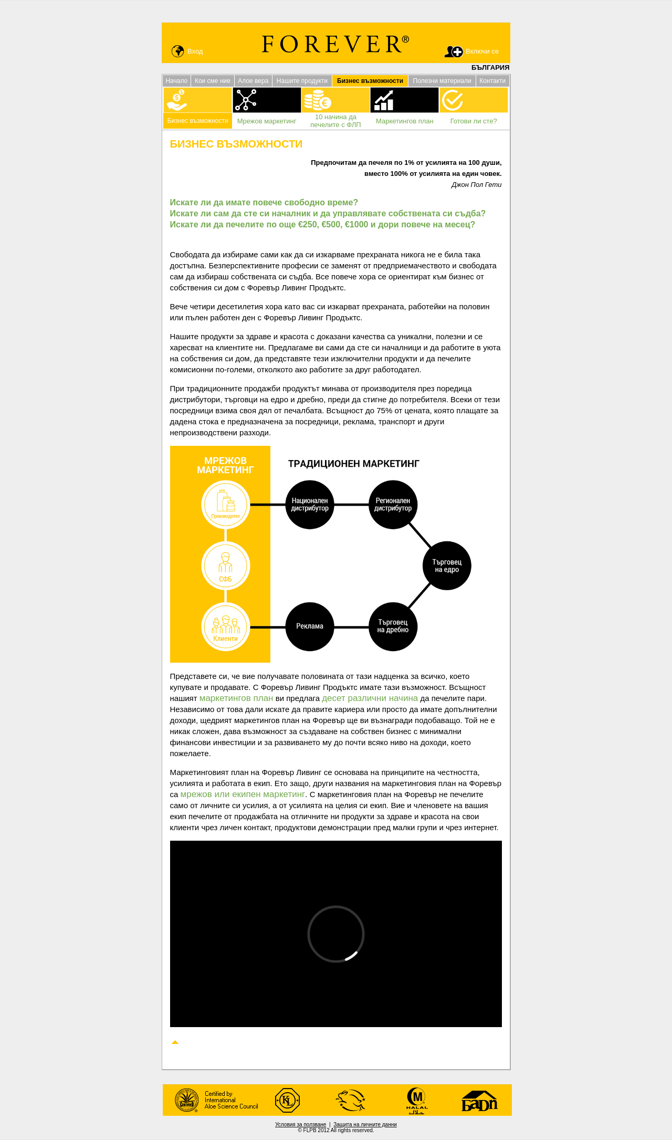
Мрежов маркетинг (267, 121)
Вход (195, 51)
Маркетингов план (405, 121)
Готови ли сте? (473, 121)
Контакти (492, 81)
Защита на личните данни (365, 1124)
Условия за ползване (300, 1124)
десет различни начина (370, 698)
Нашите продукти (302, 81)
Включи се (482, 51)
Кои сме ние (212, 81)
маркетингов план (237, 698)
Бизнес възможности (197, 120)
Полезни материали (442, 81)
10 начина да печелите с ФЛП (335, 121)
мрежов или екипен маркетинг (243, 794)
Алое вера (253, 81)
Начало (176, 81)
